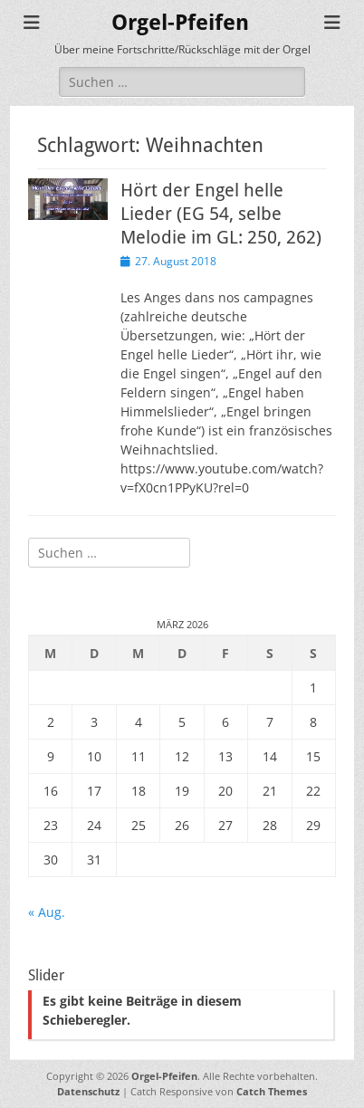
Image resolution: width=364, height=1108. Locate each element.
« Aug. (46, 912)
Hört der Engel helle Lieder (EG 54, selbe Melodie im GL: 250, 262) (220, 213)
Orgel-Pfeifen (180, 22)
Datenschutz (88, 1091)
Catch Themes (271, 1091)
